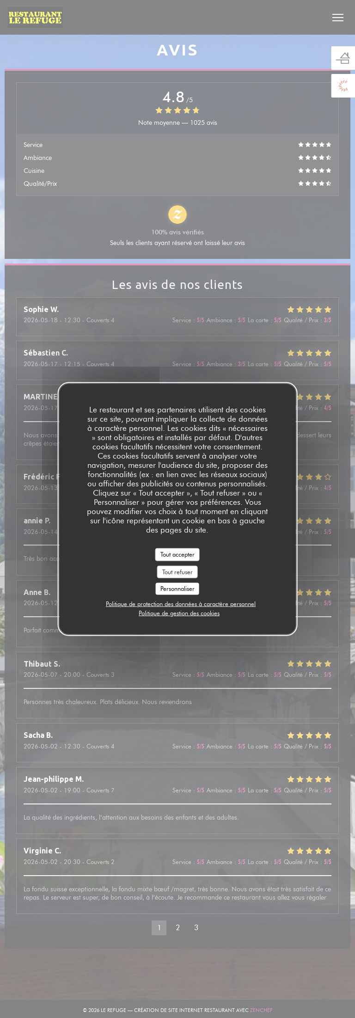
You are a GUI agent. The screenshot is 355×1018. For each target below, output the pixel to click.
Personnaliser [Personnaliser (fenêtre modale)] (177, 588)
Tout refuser (177, 571)
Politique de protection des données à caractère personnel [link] (181, 603)
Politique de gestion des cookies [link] (179, 612)
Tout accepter (177, 554)
